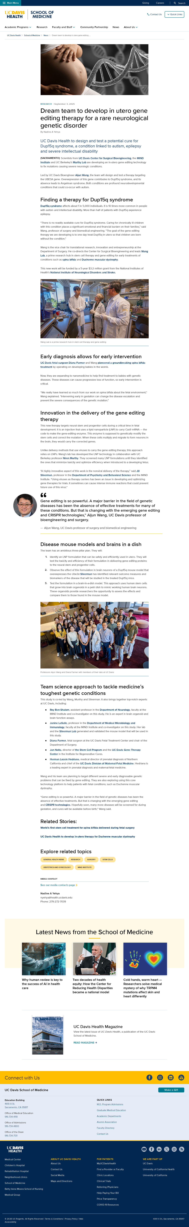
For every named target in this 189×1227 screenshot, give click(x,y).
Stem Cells (108, 859)
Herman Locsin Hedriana (64, 759)
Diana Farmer (58, 740)
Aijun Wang (82, 175)
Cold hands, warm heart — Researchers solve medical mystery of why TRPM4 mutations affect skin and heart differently (142, 988)
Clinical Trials (104, 1181)
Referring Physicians (107, 1187)
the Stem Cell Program (88, 750)
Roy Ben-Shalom (59, 710)
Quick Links (176, 14)
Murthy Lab (79, 162)
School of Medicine (32, 35)
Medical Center (13, 1159)
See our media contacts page (57, 885)
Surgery (91, 859)
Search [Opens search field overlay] (179, 3)
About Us (56, 1163)
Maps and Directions (61, 1181)
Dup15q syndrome (51, 206)
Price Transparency (107, 1198)
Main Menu (10, 3)
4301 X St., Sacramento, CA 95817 (168, 1218)
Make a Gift (171, 1090)
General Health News (53, 859)
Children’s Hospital (15, 1165)
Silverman (86, 574)
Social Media (57, 1175)
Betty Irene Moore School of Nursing (24, 1189)
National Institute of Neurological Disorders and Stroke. (83, 272)
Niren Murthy (70, 458)
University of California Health (159, 1169)
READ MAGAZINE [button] (85, 1042)
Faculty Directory (105, 1128)
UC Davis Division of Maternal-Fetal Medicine (107, 763)
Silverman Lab (67, 731)
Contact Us (154, 14)
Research (42, 27)
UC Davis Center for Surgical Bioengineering (105, 158)
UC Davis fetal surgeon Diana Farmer (62, 363)
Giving (145, 3)
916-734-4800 (12, 1126)
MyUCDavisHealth (106, 1163)
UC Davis (148, 1163)
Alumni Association (107, 1122)
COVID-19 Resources (108, 1204)
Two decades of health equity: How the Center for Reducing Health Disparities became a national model (93, 985)
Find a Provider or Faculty (110, 1169)
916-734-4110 (11, 1116)
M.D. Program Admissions (110, 1104)
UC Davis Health (14, 35)
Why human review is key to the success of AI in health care (42, 983)
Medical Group (12, 1194)
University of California (155, 1175)
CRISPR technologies (57, 805)
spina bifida (69, 259)
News (116, 27)
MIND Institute (85, 867)
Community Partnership (94, 27)
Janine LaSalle (58, 723)
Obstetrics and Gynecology (57, 867)
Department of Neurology (115, 710)
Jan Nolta (55, 750)
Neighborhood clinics (16, 1177)
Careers (160, 3)
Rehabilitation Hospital (17, 1171)
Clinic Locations (105, 1175)
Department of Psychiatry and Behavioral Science (101, 475)
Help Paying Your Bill (108, 1193)
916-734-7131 (11, 1135)
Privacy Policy (71, 1218)
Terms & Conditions (54, 1218)
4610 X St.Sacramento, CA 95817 (16, 1105)
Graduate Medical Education (111, 1110)
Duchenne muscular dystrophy (100, 259)
